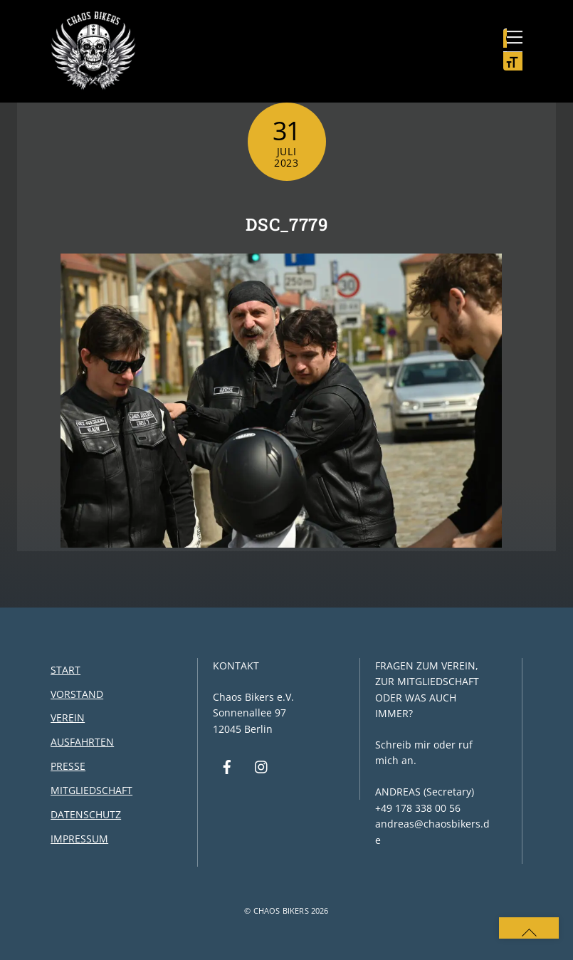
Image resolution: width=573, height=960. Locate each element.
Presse (68, 766)
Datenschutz (86, 814)
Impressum (79, 838)
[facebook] (227, 766)
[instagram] (262, 766)
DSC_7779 (286, 224)
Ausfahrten (82, 741)
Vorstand (77, 694)
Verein (68, 717)
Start (65, 670)
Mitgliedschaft (91, 790)
